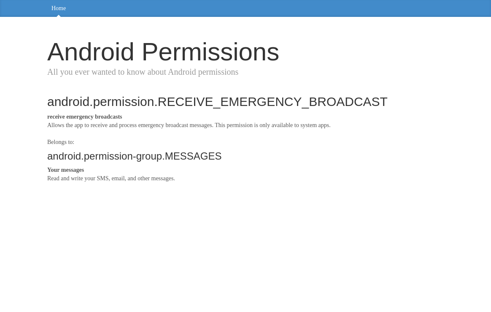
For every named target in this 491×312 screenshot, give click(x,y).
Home (58, 8)
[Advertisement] (245, 250)
